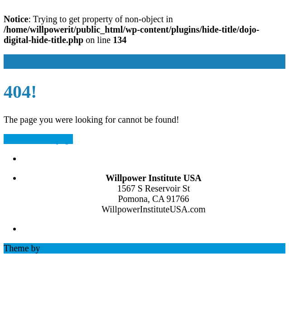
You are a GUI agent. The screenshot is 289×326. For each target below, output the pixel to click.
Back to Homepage (38, 139)
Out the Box (65, 248)
